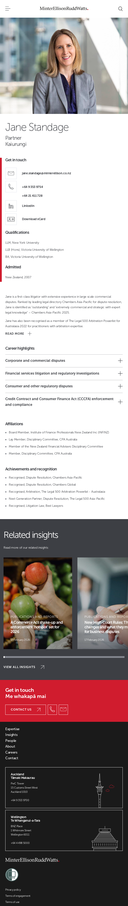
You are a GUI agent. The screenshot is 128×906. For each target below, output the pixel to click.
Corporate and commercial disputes (64, 360)
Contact (11, 758)
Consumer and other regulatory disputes (64, 386)
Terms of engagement (17, 895)
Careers (11, 752)
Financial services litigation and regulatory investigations (64, 373)
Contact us (25, 709)
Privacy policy (13, 889)
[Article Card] (38, 603)
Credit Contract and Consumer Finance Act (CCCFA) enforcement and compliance (64, 402)
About (10, 746)
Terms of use (12, 902)
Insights (11, 735)
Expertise (12, 729)
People (10, 741)
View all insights (24, 667)
